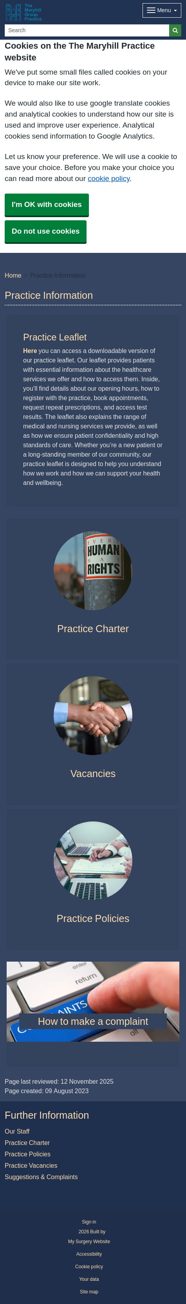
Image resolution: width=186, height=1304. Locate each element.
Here (30, 350)
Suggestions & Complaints (41, 1177)
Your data (89, 1279)
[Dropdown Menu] (162, 10)
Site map (89, 1291)
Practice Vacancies (31, 1165)
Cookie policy (89, 1266)
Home (13, 275)
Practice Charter (27, 1142)
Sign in (89, 1222)
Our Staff (17, 1131)
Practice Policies (28, 1154)
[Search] (87, 30)
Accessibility (89, 1254)
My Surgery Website (89, 1241)
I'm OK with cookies (47, 204)
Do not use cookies (45, 231)
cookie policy (109, 178)
